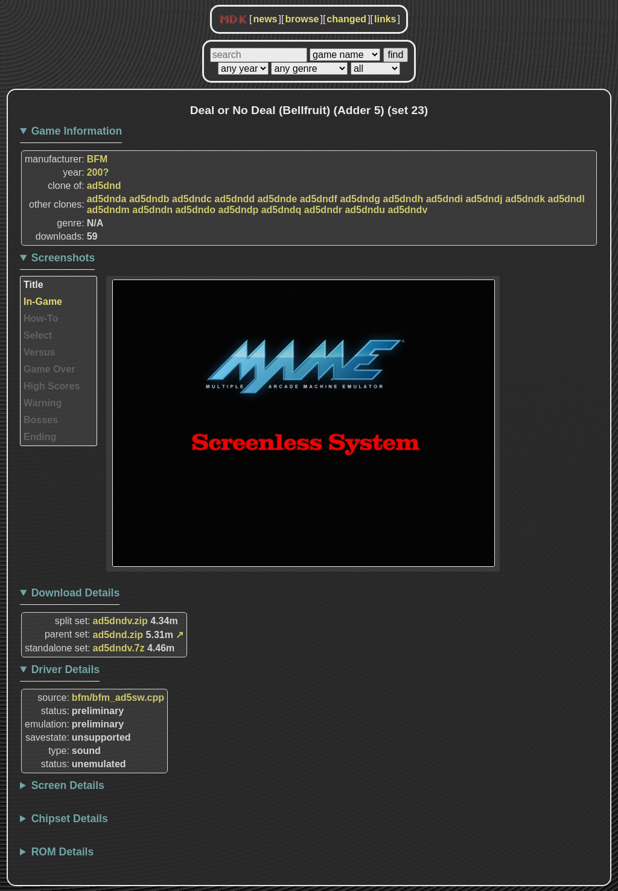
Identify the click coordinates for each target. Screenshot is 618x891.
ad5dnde (277, 199)
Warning (43, 403)
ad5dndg (360, 199)
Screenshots (63, 258)
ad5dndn (152, 210)
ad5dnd (104, 185)
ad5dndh (403, 199)
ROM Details (62, 852)
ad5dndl (565, 199)
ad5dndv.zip (120, 621)
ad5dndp (238, 210)
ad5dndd (234, 199)
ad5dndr (323, 210)
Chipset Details (69, 819)
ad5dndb (149, 199)
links (385, 19)
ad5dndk (525, 199)
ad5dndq (281, 210)
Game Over (49, 369)
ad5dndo (195, 210)
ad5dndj (483, 199)
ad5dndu (365, 210)
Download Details (75, 593)
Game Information (77, 131)
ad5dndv (408, 210)
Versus (39, 352)
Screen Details (67, 785)
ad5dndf (318, 199)
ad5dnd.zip (118, 635)
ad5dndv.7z (119, 648)
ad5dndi (444, 199)
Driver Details (65, 669)
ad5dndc (192, 199)
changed (346, 19)
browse (302, 19)
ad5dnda (107, 199)
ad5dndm (108, 210)
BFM (97, 159)
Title (33, 284)
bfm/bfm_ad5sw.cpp (118, 697)
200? (98, 172)
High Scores (52, 386)
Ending (40, 437)
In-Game (43, 301)
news (265, 19)
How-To (41, 318)
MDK (233, 20)
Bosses (41, 420)
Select (38, 335)
